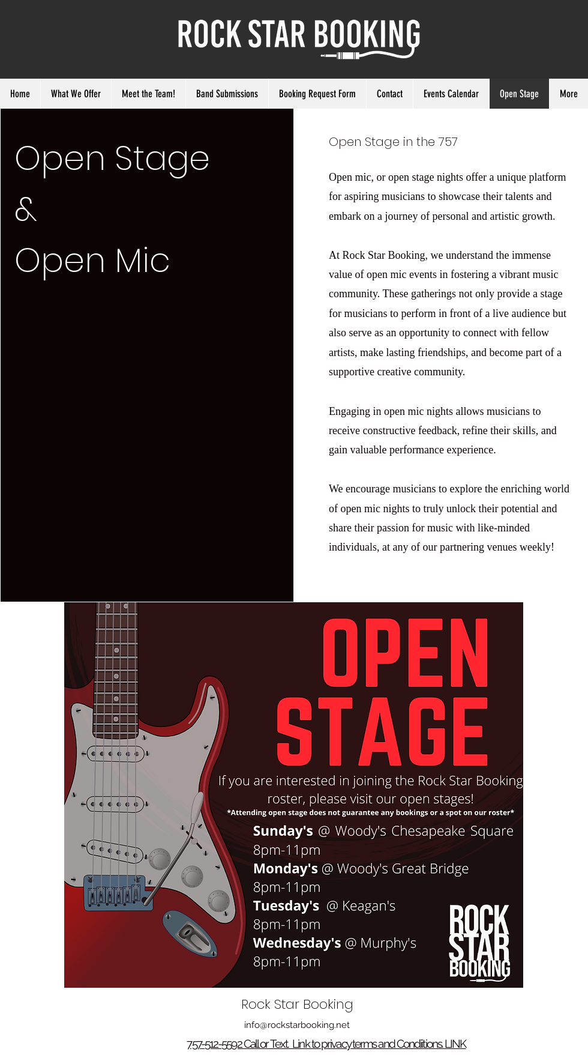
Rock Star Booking (297, 1004)
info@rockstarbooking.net (297, 1025)
